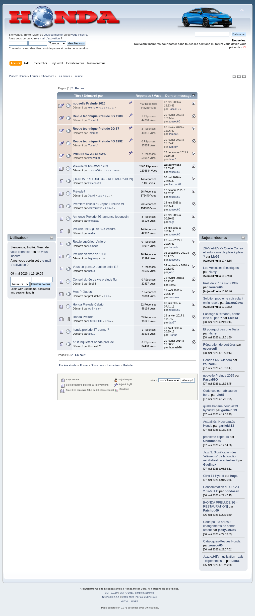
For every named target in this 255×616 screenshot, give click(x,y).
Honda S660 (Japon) (217, 360)
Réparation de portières (219, 344)
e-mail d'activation (48, 38)
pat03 (91, 270)
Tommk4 (93, 120)
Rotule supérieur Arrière (89, 241)
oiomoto (93, 107)
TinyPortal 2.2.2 (110, 597)
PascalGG (210, 379)
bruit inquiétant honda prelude (93, 342)
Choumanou (212, 441)
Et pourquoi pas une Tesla (221, 329)
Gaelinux (209, 464)
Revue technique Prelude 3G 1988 (98, 116)
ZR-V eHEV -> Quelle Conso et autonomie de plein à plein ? (223, 252)
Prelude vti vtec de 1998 (89, 254)
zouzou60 (215, 287)
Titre (77, 96)
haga (234, 476)
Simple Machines (144, 592)
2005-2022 (128, 597)
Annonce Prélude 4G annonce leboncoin (100, 216)
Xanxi (91, 195)
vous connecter (53, 34)
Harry (212, 272)
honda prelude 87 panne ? (91, 329)
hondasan (232, 491)
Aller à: (154, 380)
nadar (91, 233)
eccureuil (210, 348)
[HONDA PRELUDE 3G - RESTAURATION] (103, 179)
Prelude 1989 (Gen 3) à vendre (94, 229)
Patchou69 (211, 510)
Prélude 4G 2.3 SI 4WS (89, 154)
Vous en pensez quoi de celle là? (95, 267)
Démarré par (93, 96)
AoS (90, 308)
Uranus (173, 334)
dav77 (172, 159)
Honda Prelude (83, 317)
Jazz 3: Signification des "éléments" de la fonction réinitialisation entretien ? (220, 456)
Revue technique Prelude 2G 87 (96, 128)
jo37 (171, 272)
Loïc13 (233, 318)
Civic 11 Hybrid (213, 476)
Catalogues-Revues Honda (222, 541)
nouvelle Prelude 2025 (218, 375)
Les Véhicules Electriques (221, 268)
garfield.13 (229, 410)
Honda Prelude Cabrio (88, 304)
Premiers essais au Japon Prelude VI (98, 204)
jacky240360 (227, 530)
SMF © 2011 (127, 592)
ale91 (91, 333)
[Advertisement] (28, 157)
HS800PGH (95, 320)
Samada (93, 245)
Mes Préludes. (83, 292)
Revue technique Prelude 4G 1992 (98, 141)
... (111, 107)
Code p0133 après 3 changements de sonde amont (219, 526)
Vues (158, 96)
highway (93, 258)
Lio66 (215, 256)
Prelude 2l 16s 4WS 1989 (220, 283)
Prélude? (79, 191)
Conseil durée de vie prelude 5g (95, 279)
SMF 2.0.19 (111, 592)
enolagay (93, 220)
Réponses (143, 96)
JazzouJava (234, 303)
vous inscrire (79, 34)
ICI (244, 47)
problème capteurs (216, 437)
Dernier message (180, 96)
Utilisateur (19, 237)
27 (113, 107)
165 (116, 170)
